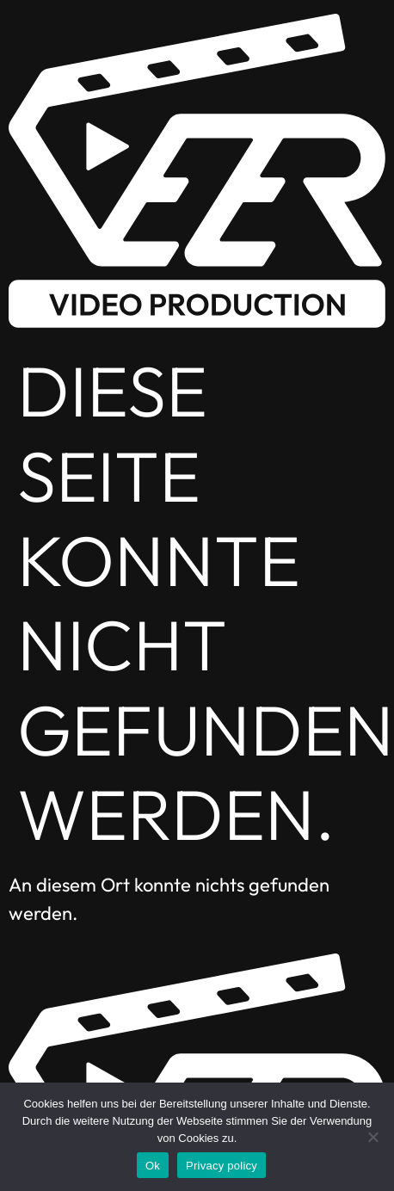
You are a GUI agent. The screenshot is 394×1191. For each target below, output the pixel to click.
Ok (152, 1165)
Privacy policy (221, 1165)
